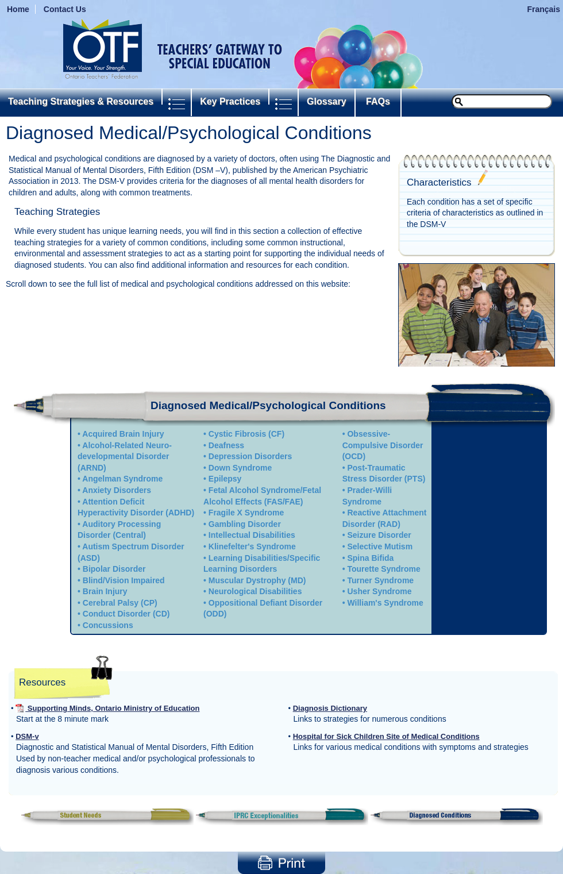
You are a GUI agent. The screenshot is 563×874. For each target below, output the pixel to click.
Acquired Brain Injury (123, 433)
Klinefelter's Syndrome (252, 546)
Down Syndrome (240, 467)
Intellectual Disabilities (252, 535)
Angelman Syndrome (122, 478)
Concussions (108, 625)
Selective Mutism (379, 546)
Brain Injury (105, 591)
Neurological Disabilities (255, 591)
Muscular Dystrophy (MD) (257, 580)
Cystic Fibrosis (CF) (246, 433)
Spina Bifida (370, 558)
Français (543, 9)
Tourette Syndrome (383, 568)
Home (18, 9)
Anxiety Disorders (116, 490)
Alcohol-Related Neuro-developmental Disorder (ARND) (125, 456)
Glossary (326, 101)
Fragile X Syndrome (246, 512)
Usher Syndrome (379, 591)
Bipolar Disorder (114, 568)
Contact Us (65, 9)
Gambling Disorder (245, 524)
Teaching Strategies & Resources (80, 101)
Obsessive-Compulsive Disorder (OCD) (382, 445)
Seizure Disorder (379, 535)
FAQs (378, 101)
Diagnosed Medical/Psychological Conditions (268, 405)
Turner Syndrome (380, 580)
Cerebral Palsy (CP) (120, 602)
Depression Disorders (250, 456)
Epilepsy (225, 478)
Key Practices (230, 101)
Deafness (226, 445)
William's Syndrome (385, 602)
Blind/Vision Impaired (124, 580)
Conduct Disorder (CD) (126, 613)
